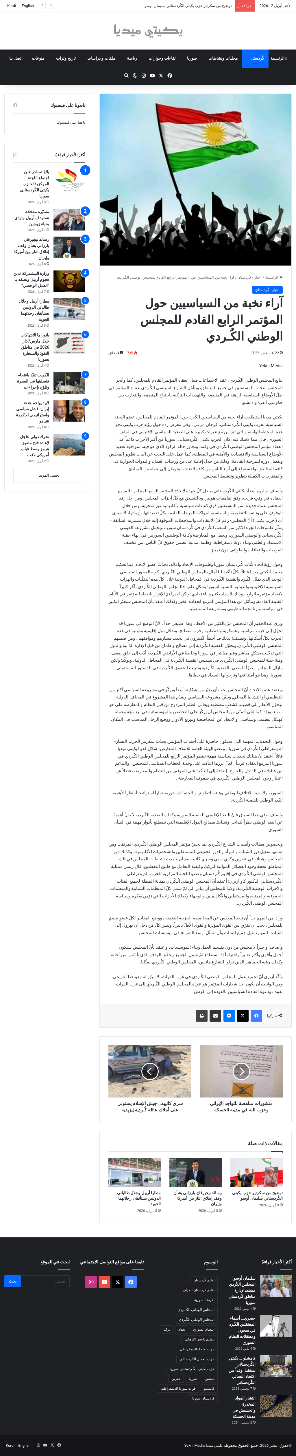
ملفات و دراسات (101, 58)
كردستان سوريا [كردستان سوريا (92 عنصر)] (203, 1398)
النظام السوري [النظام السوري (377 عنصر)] (203, 1329)
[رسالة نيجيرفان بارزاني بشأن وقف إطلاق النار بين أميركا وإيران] (195, 1172)
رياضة (132, 58)
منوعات (38, 58)
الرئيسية (279, 58)
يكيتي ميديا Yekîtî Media (203, 1445)
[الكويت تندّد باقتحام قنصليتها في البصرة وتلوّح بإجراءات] (69, 383)
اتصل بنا (16, 58)
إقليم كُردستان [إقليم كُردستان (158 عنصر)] (203, 1280)
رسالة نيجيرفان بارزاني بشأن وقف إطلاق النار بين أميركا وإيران (197, 1198)
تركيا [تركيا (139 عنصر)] (166, 1329)
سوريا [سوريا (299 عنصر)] (193, 1379)
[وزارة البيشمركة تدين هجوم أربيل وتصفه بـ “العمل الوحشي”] (69, 281)
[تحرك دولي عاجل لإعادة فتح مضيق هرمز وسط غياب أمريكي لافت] (69, 445)
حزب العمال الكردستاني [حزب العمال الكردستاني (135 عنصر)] (197, 1359)
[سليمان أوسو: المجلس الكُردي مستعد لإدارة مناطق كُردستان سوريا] (276, 1286)
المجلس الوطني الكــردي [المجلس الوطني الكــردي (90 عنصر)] (196, 1310)
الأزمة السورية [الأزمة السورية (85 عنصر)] (204, 1300)
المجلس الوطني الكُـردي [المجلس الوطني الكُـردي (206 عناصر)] (196, 1320)
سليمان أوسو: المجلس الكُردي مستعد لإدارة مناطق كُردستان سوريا (242, 1290)
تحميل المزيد (49, 475)
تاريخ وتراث (65, 58)
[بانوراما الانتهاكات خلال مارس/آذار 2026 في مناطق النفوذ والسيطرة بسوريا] (69, 343)
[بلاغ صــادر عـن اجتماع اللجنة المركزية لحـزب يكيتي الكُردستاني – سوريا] (69, 180)
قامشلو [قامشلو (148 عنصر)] (209, 1389)
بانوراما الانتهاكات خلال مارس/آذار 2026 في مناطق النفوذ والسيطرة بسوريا (35, 347)
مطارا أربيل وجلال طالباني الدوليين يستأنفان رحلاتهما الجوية (139, 1198)
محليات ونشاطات (223, 58)
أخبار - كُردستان (249, 277)
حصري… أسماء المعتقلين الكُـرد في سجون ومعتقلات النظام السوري (242, 1330)
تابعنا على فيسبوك (71, 122)
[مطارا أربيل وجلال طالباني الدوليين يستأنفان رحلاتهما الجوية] (134, 1172)
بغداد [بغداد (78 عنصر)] (181, 1329)
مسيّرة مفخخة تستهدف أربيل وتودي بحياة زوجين (31, 217)
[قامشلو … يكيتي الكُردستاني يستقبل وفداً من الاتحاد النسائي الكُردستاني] (276, 1366)
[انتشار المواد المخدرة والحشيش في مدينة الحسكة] (276, 1406)
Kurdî (11, 5)
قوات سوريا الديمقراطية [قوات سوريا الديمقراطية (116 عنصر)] (178, 1389)
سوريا (192, 58)
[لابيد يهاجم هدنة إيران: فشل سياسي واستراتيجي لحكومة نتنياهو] (69, 411)
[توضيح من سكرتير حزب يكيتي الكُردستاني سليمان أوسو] (256, 1172)
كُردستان (256, 58)
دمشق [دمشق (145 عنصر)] (209, 1379)
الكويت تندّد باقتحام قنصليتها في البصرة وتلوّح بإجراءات (33, 381)
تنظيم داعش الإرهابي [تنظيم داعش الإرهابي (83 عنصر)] (199, 1339)
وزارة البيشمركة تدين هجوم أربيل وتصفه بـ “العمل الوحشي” (31, 279)
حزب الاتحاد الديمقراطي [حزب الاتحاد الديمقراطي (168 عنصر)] (197, 1349)
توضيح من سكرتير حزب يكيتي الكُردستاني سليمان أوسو (188, 5)
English (28, 5)
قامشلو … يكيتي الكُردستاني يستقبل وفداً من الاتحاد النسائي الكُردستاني (242, 1370)
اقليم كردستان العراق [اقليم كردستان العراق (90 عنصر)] (198, 1290)
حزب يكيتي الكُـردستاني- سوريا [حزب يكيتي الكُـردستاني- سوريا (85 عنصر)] (192, 1369)
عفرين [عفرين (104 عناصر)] (176, 1379)
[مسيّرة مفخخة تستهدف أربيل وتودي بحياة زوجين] (69, 220)
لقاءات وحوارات (162, 58)
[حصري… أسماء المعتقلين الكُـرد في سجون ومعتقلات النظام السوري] (276, 1326)
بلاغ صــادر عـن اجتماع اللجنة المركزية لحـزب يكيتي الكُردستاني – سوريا (32, 183)
